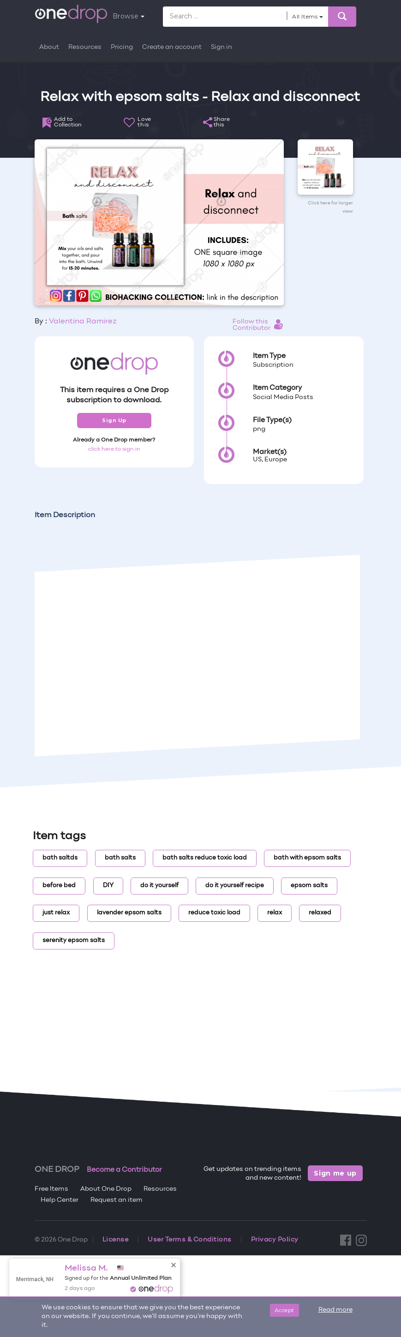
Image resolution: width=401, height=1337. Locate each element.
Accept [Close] (284, 1310)
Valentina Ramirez (83, 321)
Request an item (116, 1200)
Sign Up (114, 420)
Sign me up (335, 1173)
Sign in (221, 47)
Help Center (59, 1200)
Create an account (172, 47)
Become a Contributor (124, 1170)
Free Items (51, 1189)
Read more (335, 1310)
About (49, 47)
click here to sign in (114, 449)
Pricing (122, 47)
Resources (85, 47)
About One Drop (106, 1189)
